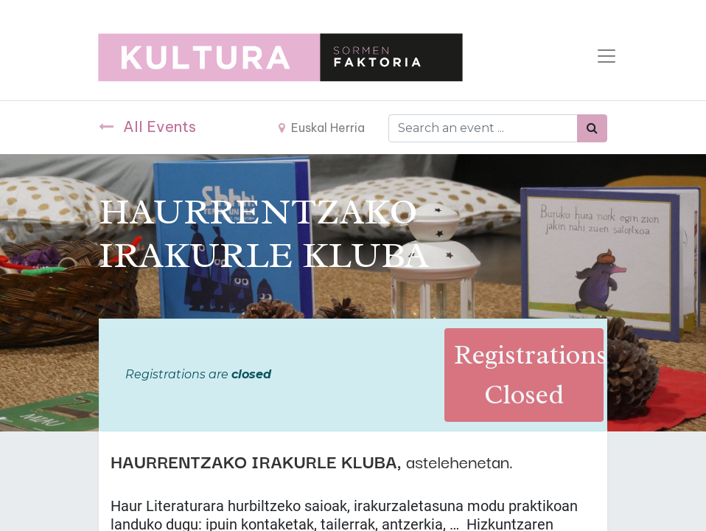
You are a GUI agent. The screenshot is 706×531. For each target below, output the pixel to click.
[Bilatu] (592, 128)
